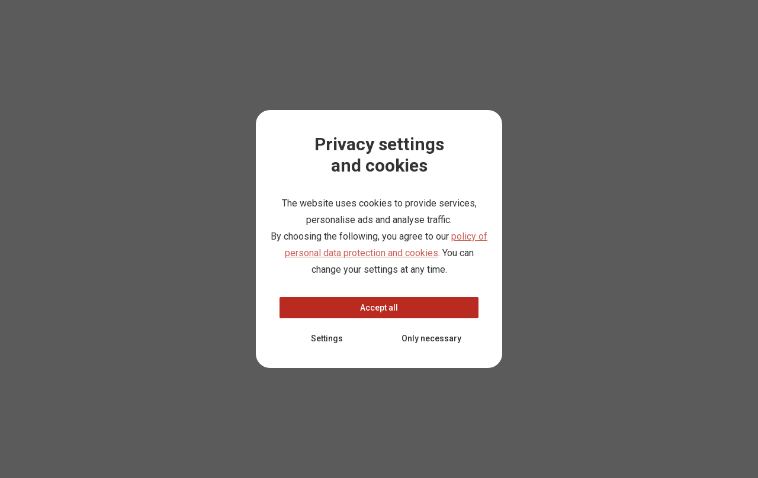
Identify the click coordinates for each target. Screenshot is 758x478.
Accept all (379, 307)
